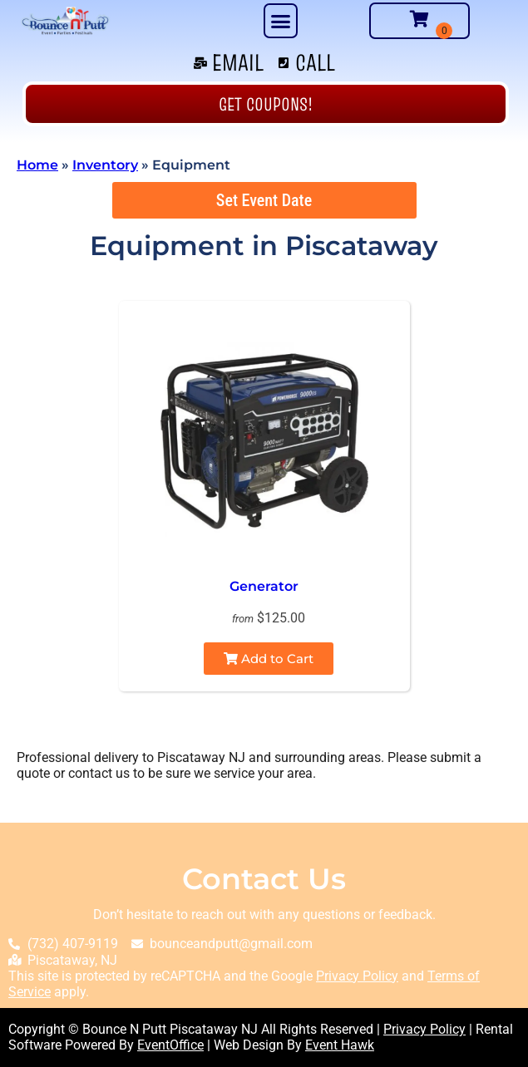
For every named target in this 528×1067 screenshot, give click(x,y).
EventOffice (170, 1045)
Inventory (105, 165)
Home (37, 165)
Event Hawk (339, 1045)
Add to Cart (268, 658)
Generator (264, 586)
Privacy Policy (357, 976)
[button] (281, 20)
